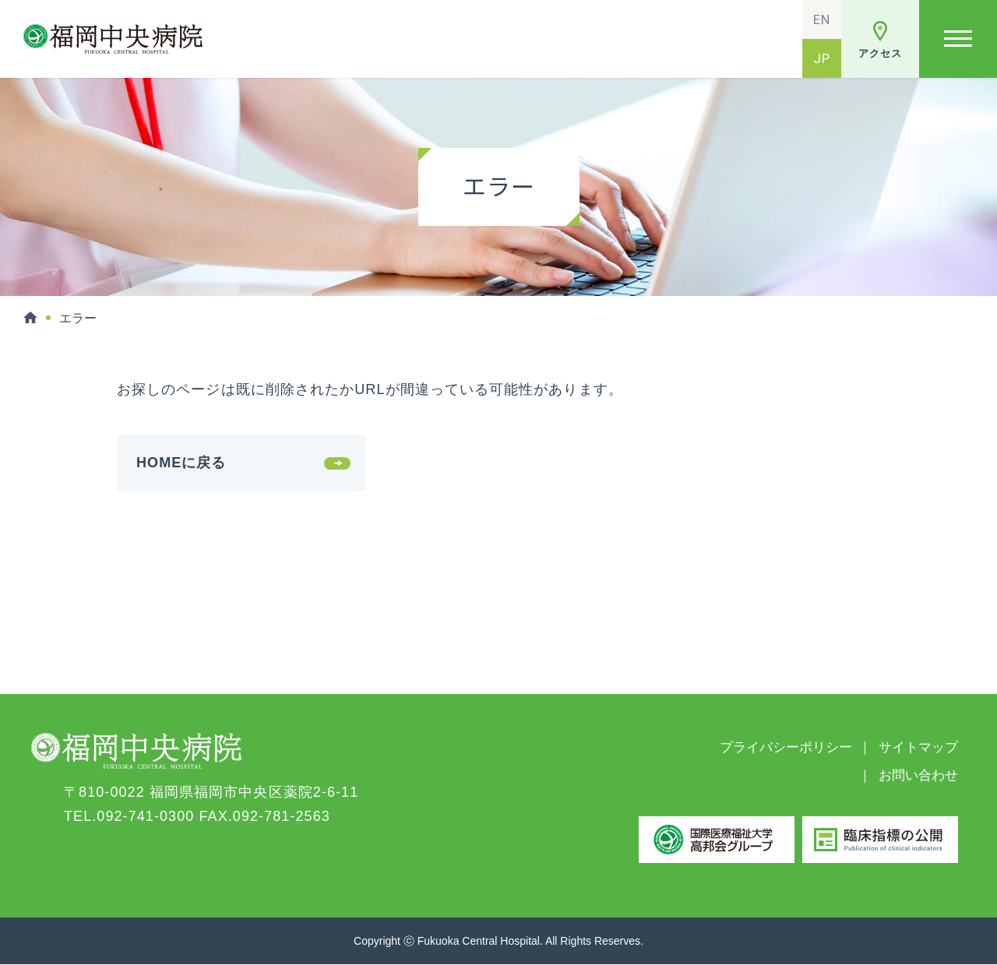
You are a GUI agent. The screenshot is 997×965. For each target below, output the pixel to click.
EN (821, 19)
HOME (30, 318)
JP (821, 58)
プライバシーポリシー (786, 747)
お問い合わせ (918, 775)
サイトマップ (918, 747)
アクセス (879, 53)
